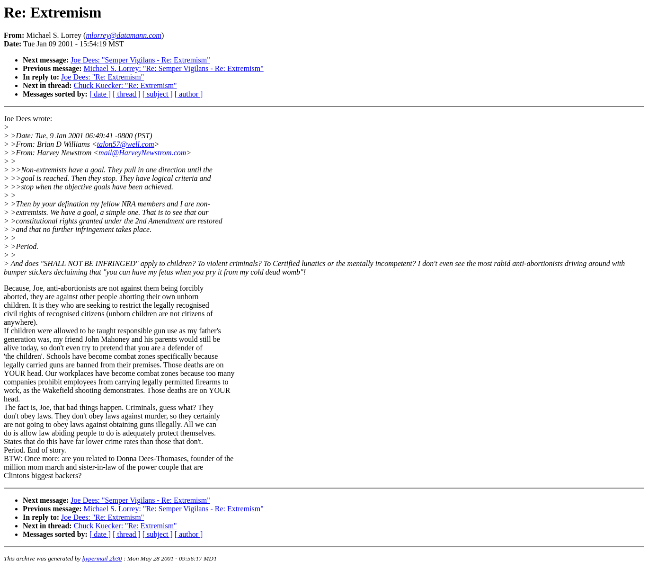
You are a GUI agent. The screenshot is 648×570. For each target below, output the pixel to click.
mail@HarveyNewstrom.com (142, 153)
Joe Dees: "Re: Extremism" (102, 77)
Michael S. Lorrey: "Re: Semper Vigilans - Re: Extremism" (174, 68)
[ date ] (100, 94)
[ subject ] (157, 94)
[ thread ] (127, 94)
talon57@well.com (125, 144)
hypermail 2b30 (102, 558)
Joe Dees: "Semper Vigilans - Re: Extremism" (140, 60)
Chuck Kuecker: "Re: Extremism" (125, 85)
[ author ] (189, 94)
